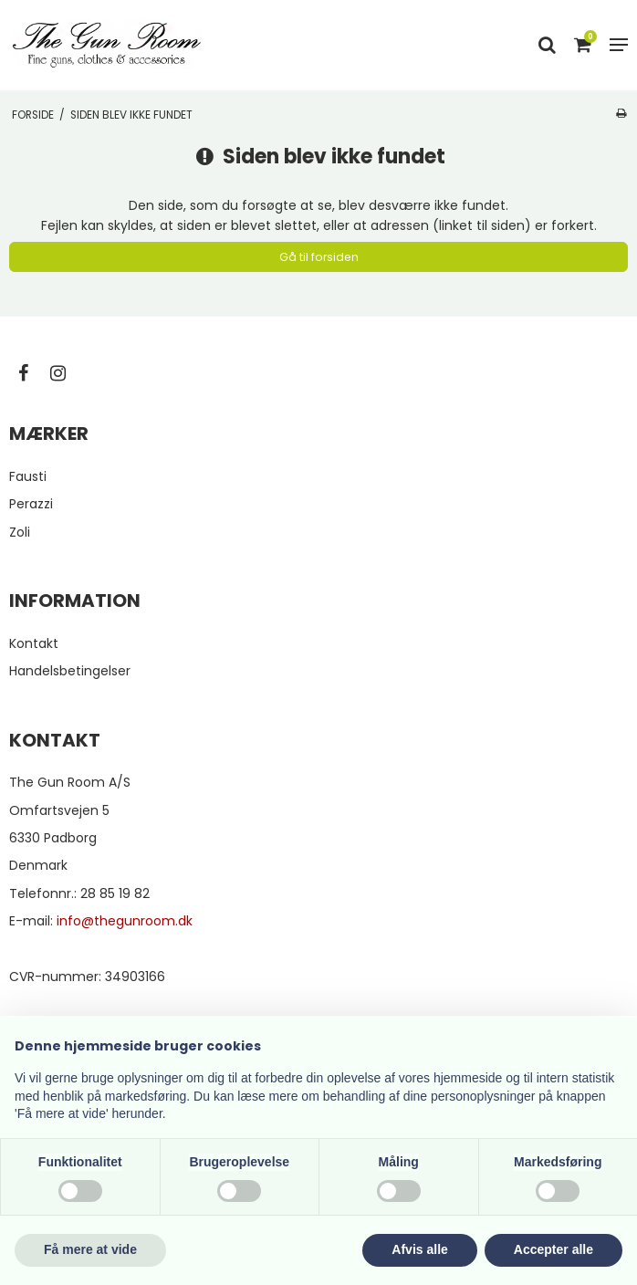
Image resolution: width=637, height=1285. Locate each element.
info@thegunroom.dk (125, 921)
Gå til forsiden (319, 257)
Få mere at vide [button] (90, 1249)
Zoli (19, 532)
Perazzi (31, 504)
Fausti (28, 476)
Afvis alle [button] (419, 1249)
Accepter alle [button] (553, 1249)
